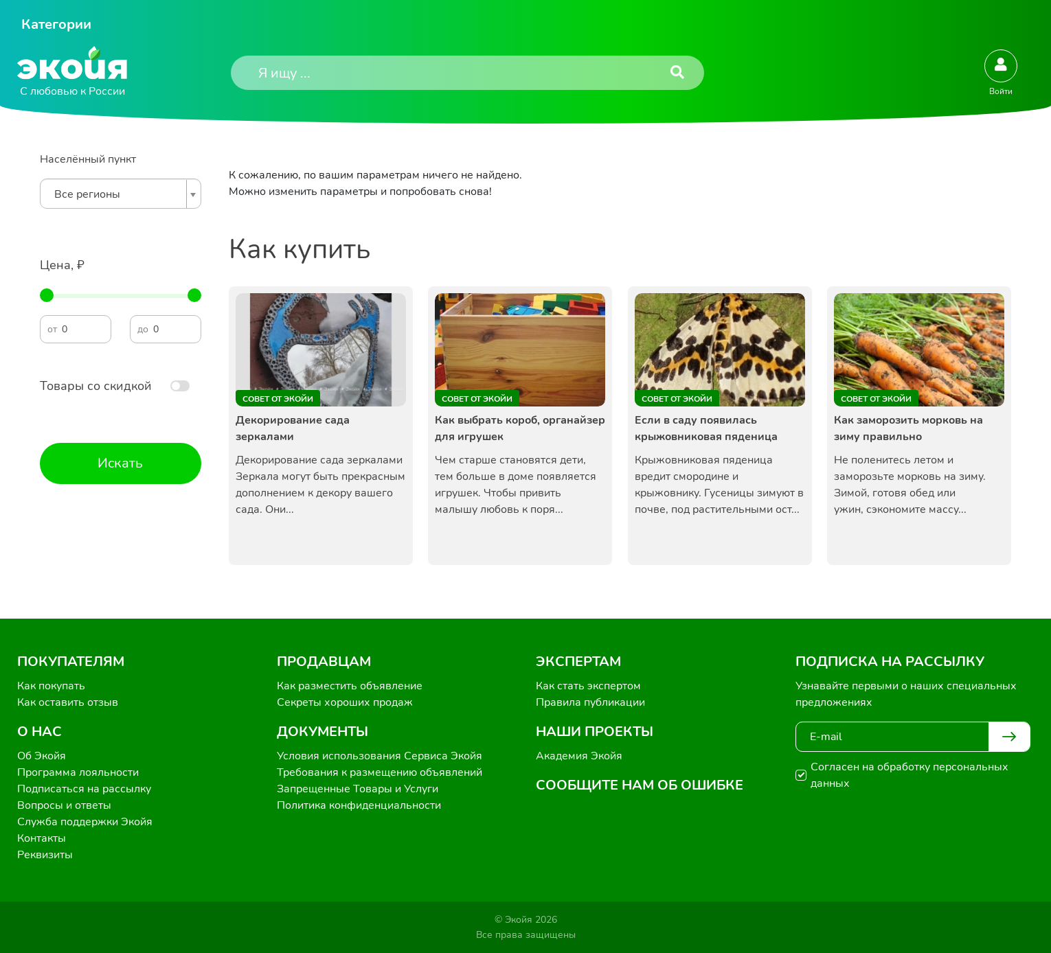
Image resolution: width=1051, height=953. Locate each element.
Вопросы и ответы (64, 805)
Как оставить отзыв (67, 702)
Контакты (41, 838)
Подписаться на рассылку (84, 788)
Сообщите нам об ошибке (639, 785)
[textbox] (117, 194)
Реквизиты (45, 854)
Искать (120, 463)
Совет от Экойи (277, 398)
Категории (56, 24)
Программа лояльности (78, 772)
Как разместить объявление (349, 685)
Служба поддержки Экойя (84, 821)
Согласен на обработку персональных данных (909, 775)
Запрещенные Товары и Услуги (357, 788)
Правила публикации (590, 702)
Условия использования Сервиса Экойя (379, 755)
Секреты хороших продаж (345, 702)
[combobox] (120, 194)
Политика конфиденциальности (359, 805)
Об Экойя (41, 755)
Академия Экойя (579, 755)
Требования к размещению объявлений (379, 772)
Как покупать (51, 685)
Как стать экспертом (588, 685)
